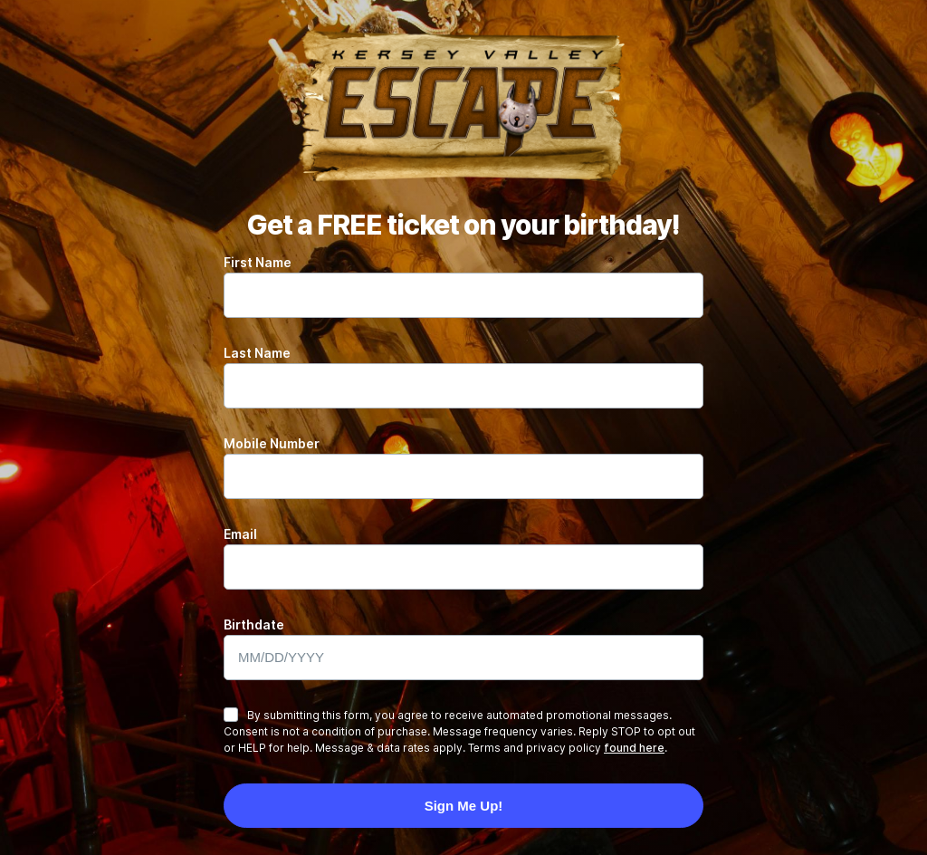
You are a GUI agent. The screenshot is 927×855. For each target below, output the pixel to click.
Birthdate (254, 624)
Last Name (257, 352)
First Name (257, 262)
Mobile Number (272, 443)
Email (240, 534)
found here (634, 747)
